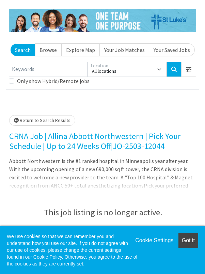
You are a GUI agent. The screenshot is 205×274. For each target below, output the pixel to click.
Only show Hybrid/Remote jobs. (54, 81)
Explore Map (80, 49)
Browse (48, 49)
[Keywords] (48, 69)
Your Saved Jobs (172, 49)
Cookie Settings (154, 240)
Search (23, 49)
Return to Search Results (42, 120)
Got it (188, 240)
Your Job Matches (124, 49)
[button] (188, 69)
